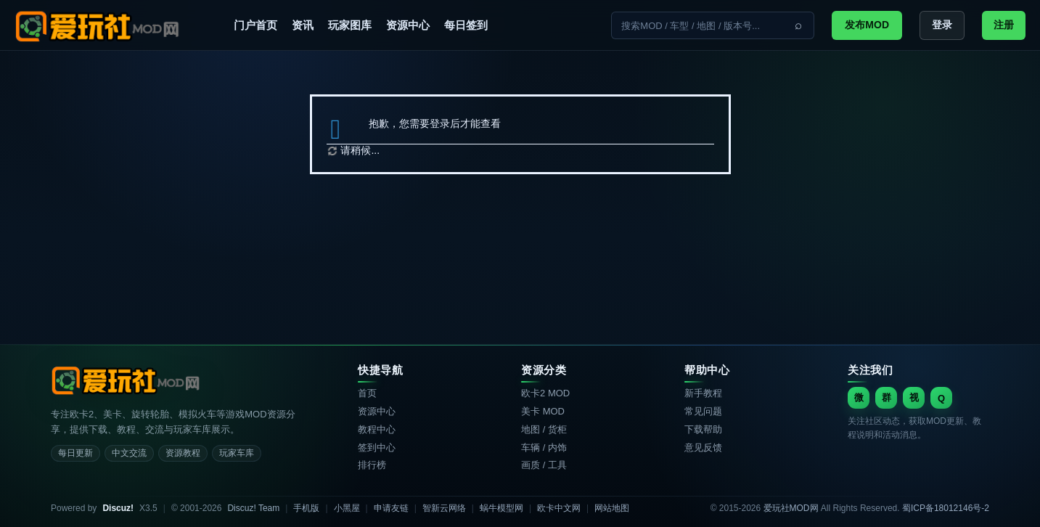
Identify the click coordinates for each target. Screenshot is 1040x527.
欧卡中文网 (559, 508)
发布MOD (867, 24)
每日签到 (466, 25)
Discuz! (118, 508)
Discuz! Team (253, 508)
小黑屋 (347, 508)
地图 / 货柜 (544, 429)
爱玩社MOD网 (791, 508)
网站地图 (611, 508)
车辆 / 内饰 (544, 447)
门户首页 (255, 25)
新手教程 (703, 393)
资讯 (303, 25)
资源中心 (408, 25)
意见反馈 (703, 447)
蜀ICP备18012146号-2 (945, 508)
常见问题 (703, 411)
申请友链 (391, 508)
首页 (367, 393)
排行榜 (372, 464)
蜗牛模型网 (501, 508)
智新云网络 (444, 508)
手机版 (306, 508)
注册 (1004, 24)
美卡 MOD (543, 411)
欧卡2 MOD (545, 393)
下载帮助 (703, 429)
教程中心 (377, 429)
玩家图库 (350, 25)
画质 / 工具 (544, 464)
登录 (942, 24)
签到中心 (377, 447)
